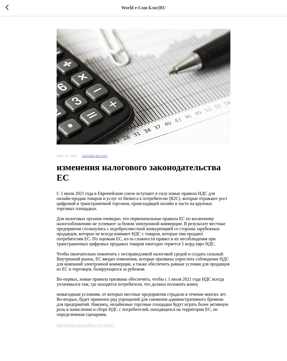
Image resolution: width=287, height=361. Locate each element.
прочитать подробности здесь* (86, 325)
